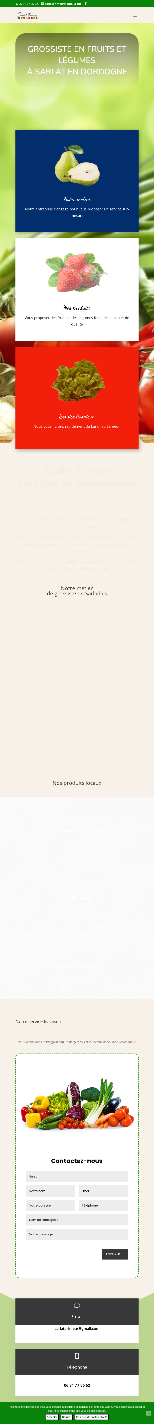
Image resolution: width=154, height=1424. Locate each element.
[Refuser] (148, 1413)
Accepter (52, 1417)
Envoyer (113, 1254)
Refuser (67, 1417)
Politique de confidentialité (91, 1417)
